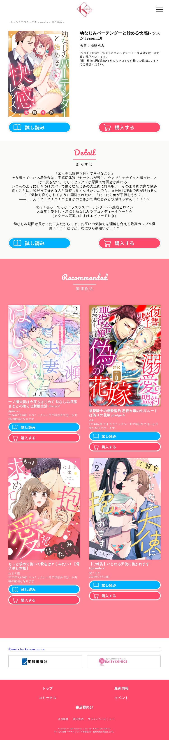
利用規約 (78, 719)
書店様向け (84, 707)
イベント (121, 698)
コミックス (47, 698)
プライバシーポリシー (101, 719)
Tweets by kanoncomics (27, 649)
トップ (47, 688)
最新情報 (121, 688)
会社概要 (63, 719)
